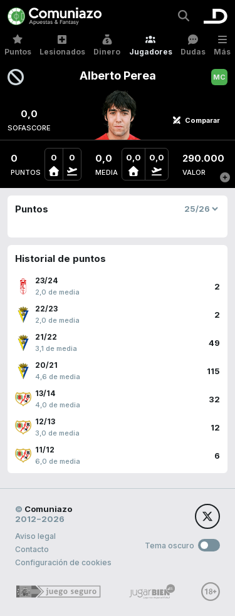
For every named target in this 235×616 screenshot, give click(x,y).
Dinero (106, 45)
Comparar (196, 120)
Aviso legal (35, 536)
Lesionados (62, 45)
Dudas (193, 45)
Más (222, 45)
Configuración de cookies (63, 562)
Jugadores (150, 45)
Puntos (17, 45)
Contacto (32, 549)
